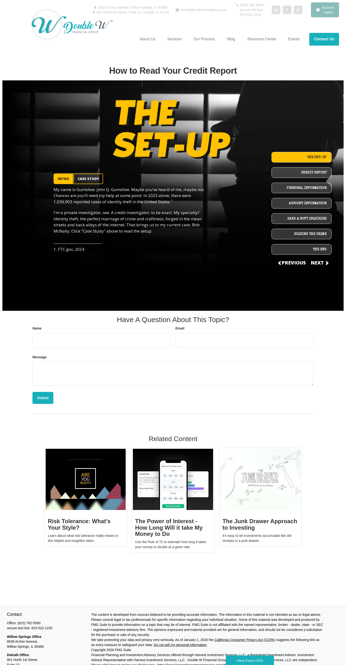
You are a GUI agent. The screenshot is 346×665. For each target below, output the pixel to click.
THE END (320, 249)
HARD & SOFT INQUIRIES (307, 219)
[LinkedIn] (276, 10)
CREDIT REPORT (314, 172)
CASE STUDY (88, 178)
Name (37, 328)
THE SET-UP (317, 157)
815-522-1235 (41, 628)
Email (179, 328)
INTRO (63, 178)
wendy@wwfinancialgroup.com (201, 10)
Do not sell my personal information (180, 645)
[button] (148, 39)
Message (39, 357)
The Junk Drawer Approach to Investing (259, 524)
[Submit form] (42, 398)
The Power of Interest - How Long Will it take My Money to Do (169, 527)
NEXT (319, 262)
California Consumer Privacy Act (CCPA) (244, 640)
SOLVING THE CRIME (310, 234)
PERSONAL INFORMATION (307, 188)
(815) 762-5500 (249, 5)
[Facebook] (287, 10)
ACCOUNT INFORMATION (308, 203)
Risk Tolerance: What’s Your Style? (79, 524)
